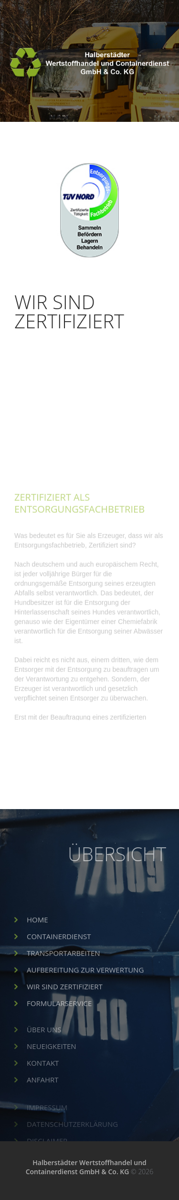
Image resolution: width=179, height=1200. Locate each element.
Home (37, 934)
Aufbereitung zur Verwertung (85, 984)
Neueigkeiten (51, 1057)
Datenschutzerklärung (72, 1130)
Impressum (47, 1113)
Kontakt (43, 1074)
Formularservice (59, 1017)
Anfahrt (43, 1090)
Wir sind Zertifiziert (65, 1000)
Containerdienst (59, 950)
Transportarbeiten (63, 967)
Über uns (44, 1040)
